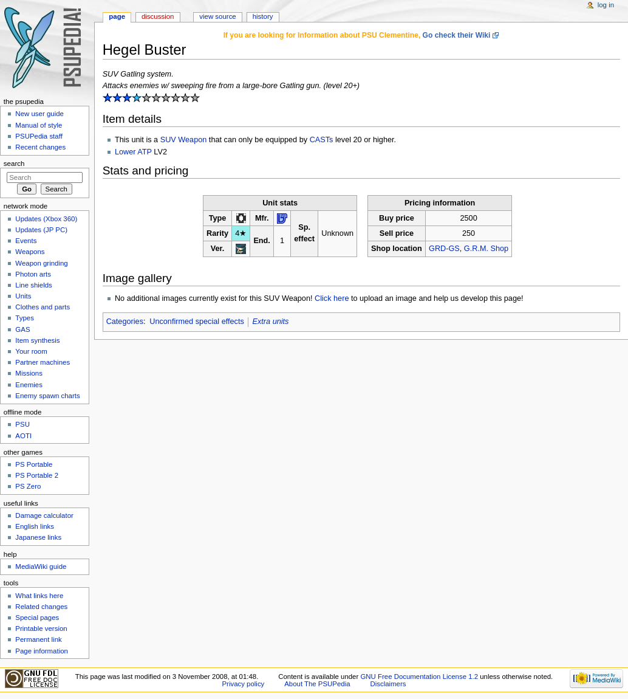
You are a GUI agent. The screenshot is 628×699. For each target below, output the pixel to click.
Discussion (158, 16)
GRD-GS (444, 248)
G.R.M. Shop (486, 248)
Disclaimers (388, 683)
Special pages (37, 617)
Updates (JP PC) (41, 229)
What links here (39, 595)
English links (34, 526)
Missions (29, 373)
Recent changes (40, 147)
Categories (124, 321)
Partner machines (42, 362)
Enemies (29, 384)
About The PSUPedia (317, 683)
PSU (22, 424)
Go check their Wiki (457, 35)
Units (23, 296)
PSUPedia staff (38, 136)
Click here (332, 298)
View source (217, 16)
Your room (31, 351)
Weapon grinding (41, 263)
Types (24, 318)
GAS (22, 329)
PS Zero (28, 486)
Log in (606, 5)
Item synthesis (37, 340)
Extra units (271, 321)
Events (25, 240)
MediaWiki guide (40, 566)
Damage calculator (44, 515)
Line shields (33, 285)
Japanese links (38, 537)
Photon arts (33, 274)
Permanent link (38, 639)
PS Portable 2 (36, 475)
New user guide (39, 113)
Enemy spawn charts (47, 395)
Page (117, 16)
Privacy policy (243, 683)
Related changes (41, 606)
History (263, 16)
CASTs (321, 140)
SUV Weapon (183, 140)
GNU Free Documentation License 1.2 (419, 676)
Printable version (41, 628)
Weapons (29, 251)
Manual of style (38, 125)
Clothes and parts (42, 307)
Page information (41, 651)
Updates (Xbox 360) (46, 218)
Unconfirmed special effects (196, 321)
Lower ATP (133, 152)
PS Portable (33, 464)
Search (14, 163)
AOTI (23, 435)
